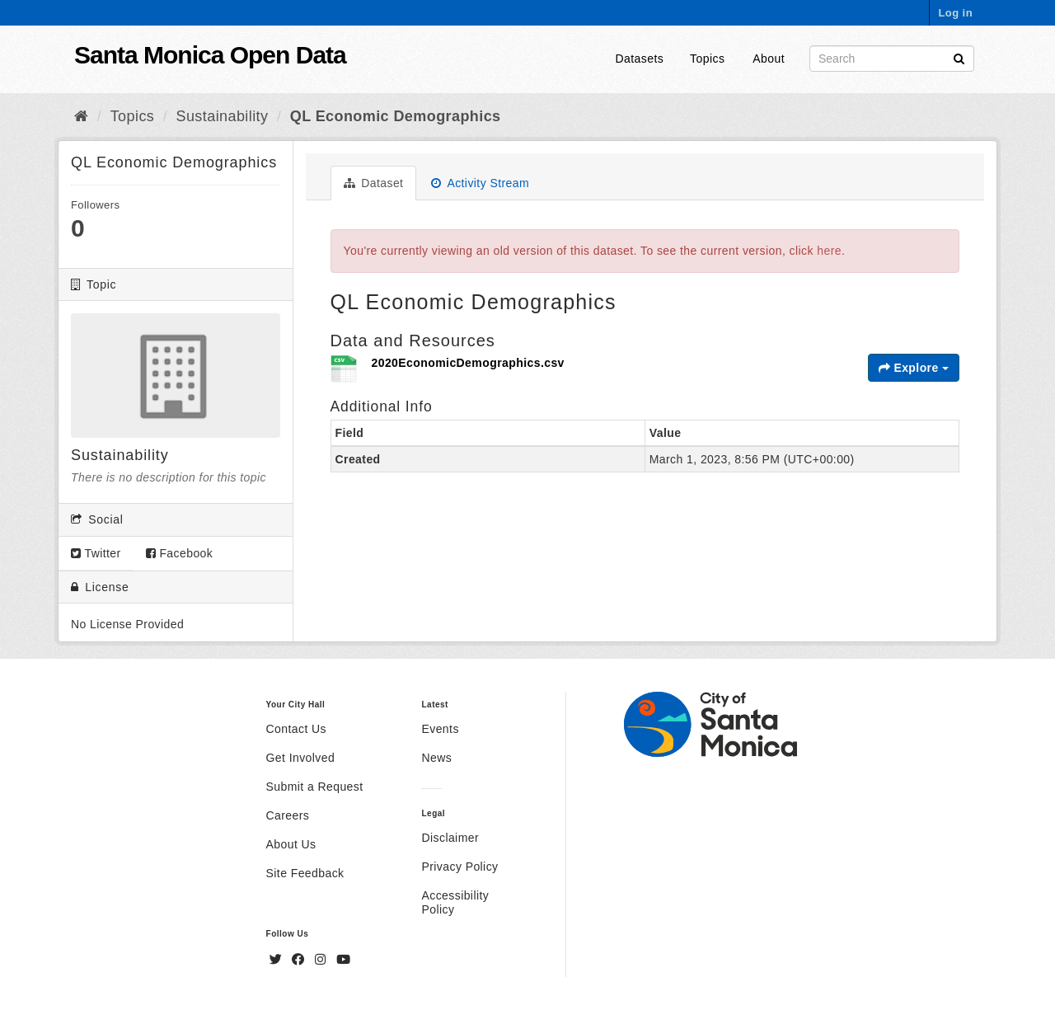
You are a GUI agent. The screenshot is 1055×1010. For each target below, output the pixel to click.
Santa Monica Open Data (210, 54)
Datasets (640, 58)
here (829, 250)
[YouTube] (343, 960)
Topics (707, 58)
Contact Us (296, 728)
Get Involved (300, 757)
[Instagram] (322, 960)
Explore (914, 367)
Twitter (96, 553)
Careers (288, 815)
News (436, 757)
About (769, 58)
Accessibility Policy (455, 902)
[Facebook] (300, 960)
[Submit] (959, 57)
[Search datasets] (891, 58)
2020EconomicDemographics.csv (468, 362)
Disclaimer (450, 837)
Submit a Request (314, 786)
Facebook (179, 553)
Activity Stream (480, 183)
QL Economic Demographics (395, 116)
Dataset (374, 183)
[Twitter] (277, 960)
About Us (291, 844)
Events (439, 728)
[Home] (81, 116)
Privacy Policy (459, 866)
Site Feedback (305, 873)
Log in (955, 13)
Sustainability (222, 116)
